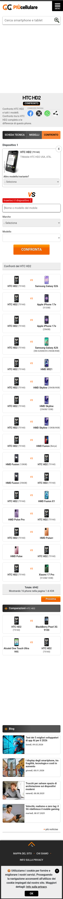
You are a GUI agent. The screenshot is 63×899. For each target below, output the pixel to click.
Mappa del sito (22, 853)
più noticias (52, 829)
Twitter (39, 113)
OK (31, 893)
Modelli (34, 134)
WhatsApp (47, 113)
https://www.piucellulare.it (21, 7)
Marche (7, 216)
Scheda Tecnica (15, 134)
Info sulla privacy (31, 860)
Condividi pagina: (56, 113)
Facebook (30, 113)
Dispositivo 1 (10, 145)
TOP (31, 845)
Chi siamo (42, 853)
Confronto (51, 134)
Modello (7, 231)
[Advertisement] (31, 58)
